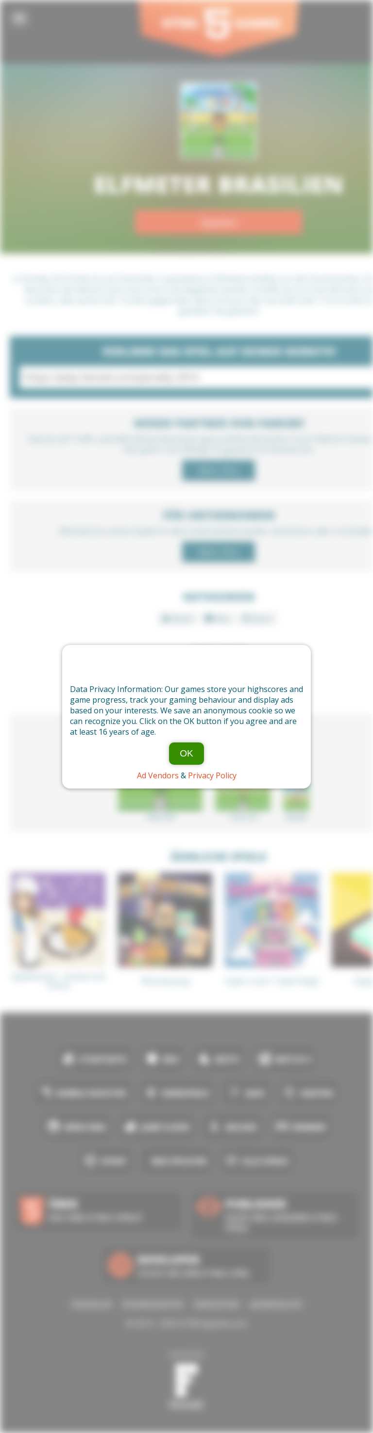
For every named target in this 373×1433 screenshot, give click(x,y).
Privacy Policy (212, 775)
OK (186, 753)
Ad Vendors (158, 775)
